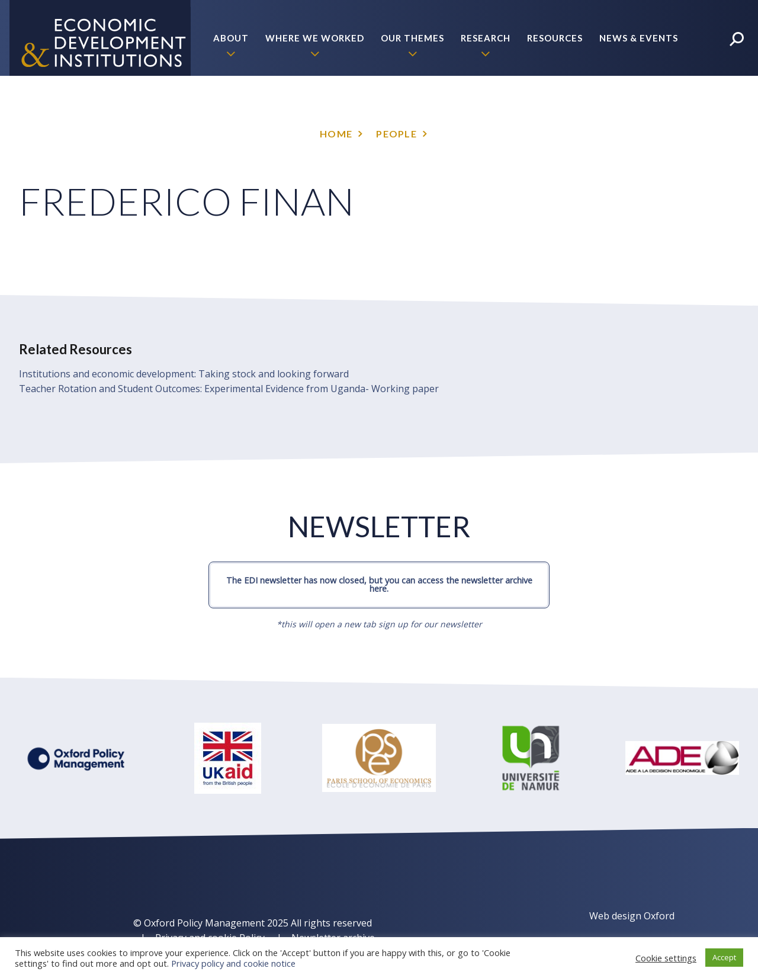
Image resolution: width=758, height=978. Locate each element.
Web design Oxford (632, 915)
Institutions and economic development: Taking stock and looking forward (184, 373)
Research (485, 38)
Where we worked (314, 38)
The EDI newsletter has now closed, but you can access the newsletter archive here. (379, 584)
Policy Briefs (643, 113)
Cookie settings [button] (665, 958)
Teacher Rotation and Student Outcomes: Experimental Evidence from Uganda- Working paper (229, 388)
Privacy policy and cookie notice (233, 963)
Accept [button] (724, 957)
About (231, 38)
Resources (555, 38)
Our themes (412, 38)
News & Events (638, 38)
